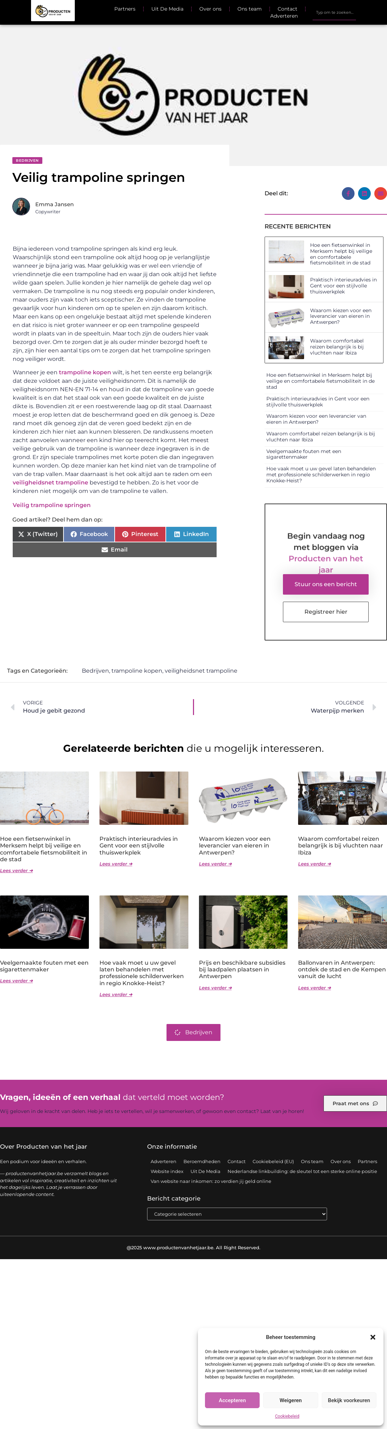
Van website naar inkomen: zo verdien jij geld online (211, 1181)
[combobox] (334, 12)
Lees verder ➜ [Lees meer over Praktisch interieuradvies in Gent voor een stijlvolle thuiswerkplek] (115, 864)
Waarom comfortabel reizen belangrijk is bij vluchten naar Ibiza (337, 347)
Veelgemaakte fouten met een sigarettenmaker (303, 454)
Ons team (249, 9)
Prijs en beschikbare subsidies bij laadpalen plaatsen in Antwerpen (242, 970)
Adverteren (284, 16)
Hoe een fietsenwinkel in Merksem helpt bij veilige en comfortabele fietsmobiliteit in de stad (341, 254)
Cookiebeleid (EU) (273, 1162)
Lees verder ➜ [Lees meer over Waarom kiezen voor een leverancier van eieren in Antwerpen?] (215, 864)
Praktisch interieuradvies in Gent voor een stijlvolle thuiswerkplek (343, 285)
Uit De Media (167, 9)
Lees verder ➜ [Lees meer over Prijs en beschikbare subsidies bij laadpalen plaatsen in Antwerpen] (215, 988)
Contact (287, 9)
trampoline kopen (85, 372)
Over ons (210, 9)
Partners (124, 9)
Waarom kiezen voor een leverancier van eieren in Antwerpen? (340, 316)
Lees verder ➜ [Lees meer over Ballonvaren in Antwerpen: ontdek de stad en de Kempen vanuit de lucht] (314, 988)
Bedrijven (27, 160)
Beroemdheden (201, 1162)
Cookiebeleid (287, 1416)
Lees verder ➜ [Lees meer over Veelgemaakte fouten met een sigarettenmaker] (16, 981)
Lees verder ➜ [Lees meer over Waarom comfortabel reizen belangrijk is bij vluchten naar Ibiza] (314, 864)
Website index (167, 1171)
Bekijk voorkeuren (349, 1400)
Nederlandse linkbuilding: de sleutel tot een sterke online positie (302, 1171)
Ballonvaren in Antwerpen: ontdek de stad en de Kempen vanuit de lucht (342, 970)
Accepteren (232, 1400)
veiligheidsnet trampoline (50, 482)
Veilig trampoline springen (52, 505)
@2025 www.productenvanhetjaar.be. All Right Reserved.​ (193, 1248)
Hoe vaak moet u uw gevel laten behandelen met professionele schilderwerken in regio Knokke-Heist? (321, 474)
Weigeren (291, 1400)
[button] (372, 1337)
